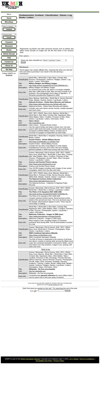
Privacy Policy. (59, 361)
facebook (9, 75)
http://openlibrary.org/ (36, 123)
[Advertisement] (62, 5)
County (9, 37)
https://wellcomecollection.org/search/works (45, 216)
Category (9, 29)
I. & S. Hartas (73, 359)
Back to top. (46, 249)
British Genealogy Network (30, 359)
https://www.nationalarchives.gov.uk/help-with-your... (48, 104)
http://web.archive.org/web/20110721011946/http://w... (49, 85)
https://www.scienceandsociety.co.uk (42, 164)
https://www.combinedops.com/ (40, 235)
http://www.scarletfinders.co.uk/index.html (44, 142)
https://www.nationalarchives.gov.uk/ (42, 181)
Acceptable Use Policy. (44, 361)
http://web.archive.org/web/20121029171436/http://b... (48, 194)
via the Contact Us (53, 284)
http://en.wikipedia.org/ (37, 271)
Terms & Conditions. (87, 359)
